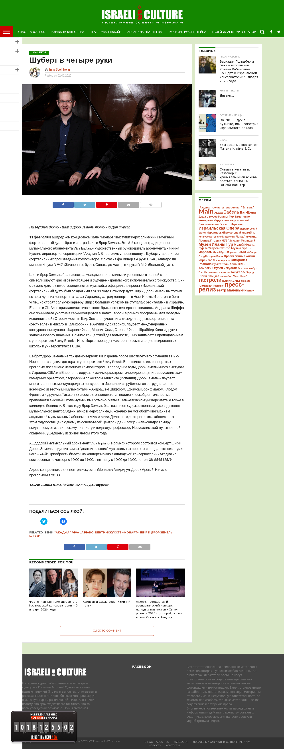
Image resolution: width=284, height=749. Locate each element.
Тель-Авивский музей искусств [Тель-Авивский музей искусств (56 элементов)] (222, 263)
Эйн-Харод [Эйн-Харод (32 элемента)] (247, 269)
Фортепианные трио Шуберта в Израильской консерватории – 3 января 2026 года (53, 605)
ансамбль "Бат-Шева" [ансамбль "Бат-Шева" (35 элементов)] (233, 273)
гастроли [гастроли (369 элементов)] (210, 277)
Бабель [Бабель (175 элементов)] (231, 209)
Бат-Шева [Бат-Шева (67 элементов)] (248, 210)
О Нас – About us (30, 32)
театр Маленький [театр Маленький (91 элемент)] (232, 287)
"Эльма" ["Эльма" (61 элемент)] (247, 205)
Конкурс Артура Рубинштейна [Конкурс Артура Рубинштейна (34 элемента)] (217, 234)
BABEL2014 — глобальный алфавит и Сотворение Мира (212, 741)
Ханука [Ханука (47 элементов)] (235, 269)
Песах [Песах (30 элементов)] (219, 253)
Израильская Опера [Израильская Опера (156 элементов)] (219, 225)
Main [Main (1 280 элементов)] (206, 208)
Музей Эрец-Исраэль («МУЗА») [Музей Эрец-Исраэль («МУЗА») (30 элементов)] (231, 249)
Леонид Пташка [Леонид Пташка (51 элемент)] (210, 238)
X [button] (74, 712)
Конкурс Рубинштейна (188, 32)
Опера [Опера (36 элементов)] (253, 249)
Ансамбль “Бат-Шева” (145, 32)
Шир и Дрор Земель (156, 532)
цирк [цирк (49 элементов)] (250, 288)
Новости (155, 745)
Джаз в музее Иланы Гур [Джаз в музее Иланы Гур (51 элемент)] (216, 214)
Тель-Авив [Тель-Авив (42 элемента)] (229, 261)
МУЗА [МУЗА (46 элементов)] (226, 238)
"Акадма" (62, 532)
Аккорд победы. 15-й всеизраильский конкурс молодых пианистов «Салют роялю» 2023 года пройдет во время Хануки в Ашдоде (159, 609)
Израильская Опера (67, 32)
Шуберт (35, 535)
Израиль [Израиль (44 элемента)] (237, 222)
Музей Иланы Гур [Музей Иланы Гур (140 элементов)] (216, 241)
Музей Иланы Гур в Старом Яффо (239, 32)
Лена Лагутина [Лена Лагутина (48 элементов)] (246, 234)
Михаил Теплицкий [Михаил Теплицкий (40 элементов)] (242, 238)
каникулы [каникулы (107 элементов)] (231, 277)
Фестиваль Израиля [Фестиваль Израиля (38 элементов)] (217, 269)
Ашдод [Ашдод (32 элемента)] (218, 210)
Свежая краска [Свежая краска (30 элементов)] (221, 257)
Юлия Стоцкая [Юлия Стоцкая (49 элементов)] (209, 273)
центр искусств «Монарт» (117, 532)
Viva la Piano (83, 532)
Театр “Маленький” (105, 32)
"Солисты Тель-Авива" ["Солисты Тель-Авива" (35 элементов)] (225, 205)
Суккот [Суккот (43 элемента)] (216, 261)
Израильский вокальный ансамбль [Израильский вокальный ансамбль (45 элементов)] (231, 230)
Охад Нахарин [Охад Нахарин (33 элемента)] (207, 253)
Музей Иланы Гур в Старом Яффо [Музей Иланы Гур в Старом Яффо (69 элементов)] (227, 244)
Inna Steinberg (59, 69)
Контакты (173, 745)
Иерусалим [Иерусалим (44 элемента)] (221, 218)
